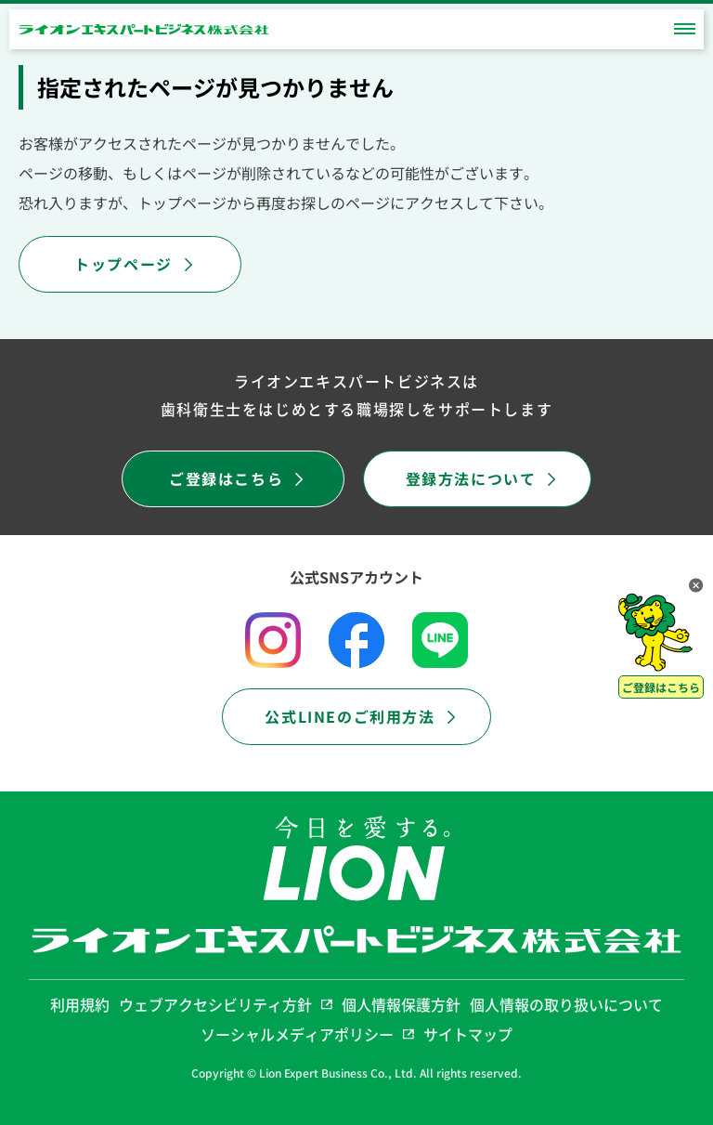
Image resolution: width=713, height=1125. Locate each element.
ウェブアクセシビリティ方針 (225, 1004)
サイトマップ (467, 1034)
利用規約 (80, 1004)
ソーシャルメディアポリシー (307, 1034)
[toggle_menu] (684, 29)
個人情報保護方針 (401, 1004)
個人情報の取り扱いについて (566, 1004)
